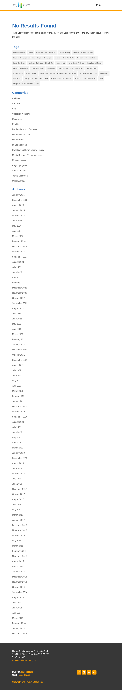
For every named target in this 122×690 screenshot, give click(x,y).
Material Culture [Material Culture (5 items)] (91, 68)
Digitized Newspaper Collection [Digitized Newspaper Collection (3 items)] (24, 58)
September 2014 (19, 592)
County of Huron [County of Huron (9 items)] (87, 53)
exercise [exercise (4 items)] (58, 58)
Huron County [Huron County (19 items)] (60, 63)
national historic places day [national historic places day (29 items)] (88, 73)
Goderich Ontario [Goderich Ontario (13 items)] (91, 58)
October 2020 (18, 412)
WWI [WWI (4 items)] (37, 84)
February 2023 (19, 283)
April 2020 (17, 443)
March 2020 (17, 448)
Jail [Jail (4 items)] (71, 68)
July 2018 (16, 479)
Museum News (19, 160)
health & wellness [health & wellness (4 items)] (19, 63)
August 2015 (18, 561)
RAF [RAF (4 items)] (46, 78)
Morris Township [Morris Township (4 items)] (31, 73)
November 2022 (19, 293)
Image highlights (19, 145)
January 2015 (18, 572)
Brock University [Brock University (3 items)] (64, 53)
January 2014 (18, 628)
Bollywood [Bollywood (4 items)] (52, 53)
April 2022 (17, 329)
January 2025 (18, 210)
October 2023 (18, 252)
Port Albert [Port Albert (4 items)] (39, 78)
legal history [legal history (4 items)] (79, 68)
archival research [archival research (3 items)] (19, 53)
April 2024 (17, 231)
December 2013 (19, 633)
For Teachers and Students (24, 129)
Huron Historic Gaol (21, 134)
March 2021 (17, 391)
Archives (16, 98)
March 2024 (17, 236)
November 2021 (19, 350)
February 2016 (19, 551)
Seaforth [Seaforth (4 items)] (78, 78)
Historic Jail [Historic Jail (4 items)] (49, 63)
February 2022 (19, 339)
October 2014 (18, 587)
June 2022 (17, 319)
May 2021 (16, 381)
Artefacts (16, 103)
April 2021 (17, 386)
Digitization (17, 119)
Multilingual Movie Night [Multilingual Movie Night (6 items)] (58, 73)
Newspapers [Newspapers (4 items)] (104, 73)
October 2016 (18, 535)
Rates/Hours (27, 672)
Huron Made (18, 140)
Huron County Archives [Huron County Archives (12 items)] (76, 63)
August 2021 (18, 365)
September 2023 (19, 257)
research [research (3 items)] (69, 78)
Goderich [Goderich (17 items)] (80, 58)
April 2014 (17, 613)
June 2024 (17, 221)
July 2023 (16, 267)
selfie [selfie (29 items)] (101, 78)
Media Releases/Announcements (27, 155)
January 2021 (18, 401)
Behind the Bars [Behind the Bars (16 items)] (41, 53)
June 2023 (17, 272)
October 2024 (18, 215)
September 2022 (19, 303)
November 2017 (19, 489)
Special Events (19, 171)
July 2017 (16, 504)
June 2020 (17, 432)
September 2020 (19, 417)
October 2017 (18, 494)
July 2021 (16, 370)
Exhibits (15, 124)
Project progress (19, 165)
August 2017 (18, 499)
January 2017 (18, 520)
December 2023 (19, 246)
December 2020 (19, 406)
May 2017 (16, 510)
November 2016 (19, 530)
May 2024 (16, 226)
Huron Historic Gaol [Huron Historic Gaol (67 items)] (37, 68)
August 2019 (18, 463)
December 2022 (19, 288)
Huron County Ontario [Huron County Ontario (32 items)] (20, 68)
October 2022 (18, 298)
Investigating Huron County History (28, 150)
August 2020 (18, 422)
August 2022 (18, 308)
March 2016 (17, 546)
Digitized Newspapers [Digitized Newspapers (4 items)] (44, 58)
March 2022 (17, 334)
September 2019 (19, 458)
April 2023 (17, 277)
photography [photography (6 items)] (28, 78)
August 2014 (18, 597)
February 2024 (19, 241)
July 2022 (16, 313)
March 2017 (17, 515)
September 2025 (19, 200)
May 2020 (16, 437)
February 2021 (19, 396)
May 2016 (16, 541)
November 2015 (19, 556)
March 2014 (17, 618)
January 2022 (18, 344)
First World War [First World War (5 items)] (68, 58)
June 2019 (17, 468)
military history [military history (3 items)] (18, 73)
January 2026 (18, 195)
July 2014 (16, 602)
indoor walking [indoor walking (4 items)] (63, 68)
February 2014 (19, 623)
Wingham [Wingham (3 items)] (16, 84)
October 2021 (18, 355)
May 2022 (16, 324)
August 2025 (18, 205)
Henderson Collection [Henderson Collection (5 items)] (35, 63)
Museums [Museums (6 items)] (72, 73)
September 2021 (19, 360)
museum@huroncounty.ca (24, 660)
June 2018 (17, 484)
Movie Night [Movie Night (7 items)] (44, 73)
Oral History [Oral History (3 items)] (17, 78)
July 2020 (16, 427)
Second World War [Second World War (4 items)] (89, 78)
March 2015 (17, 566)
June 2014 (17, 608)
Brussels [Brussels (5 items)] (76, 53)
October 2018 (18, 473)
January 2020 (18, 453)
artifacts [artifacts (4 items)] (30, 53)
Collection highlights (21, 114)
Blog (14, 109)
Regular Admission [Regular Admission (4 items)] (57, 78)
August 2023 (18, 262)
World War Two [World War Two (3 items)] (27, 84)
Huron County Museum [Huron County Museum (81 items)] (94, 63)
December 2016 (19, 525)
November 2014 (19, 582)
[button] (108, 6)
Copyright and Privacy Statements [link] (27, 682)
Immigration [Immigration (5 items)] (51, 68)
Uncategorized (19, 181)
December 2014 (19, 577)
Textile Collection (20, 176)
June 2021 (17, 375)
